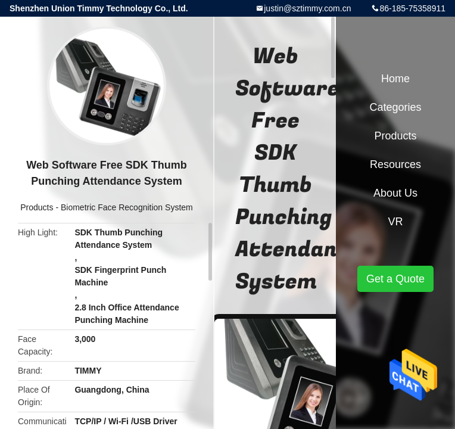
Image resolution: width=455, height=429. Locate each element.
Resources (395, 164)
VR (395, 222)
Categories (395, 107)
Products (36, 207)
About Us (395, 193)
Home (395, 79)
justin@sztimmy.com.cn (307, 8)
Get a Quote (395, 279)
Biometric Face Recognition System (127, 207)
